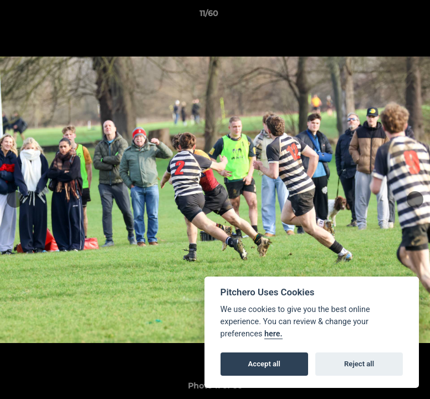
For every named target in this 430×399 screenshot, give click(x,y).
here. (273, 334)
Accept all (264, 364)
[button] (383, 16)
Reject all (359, 364)
